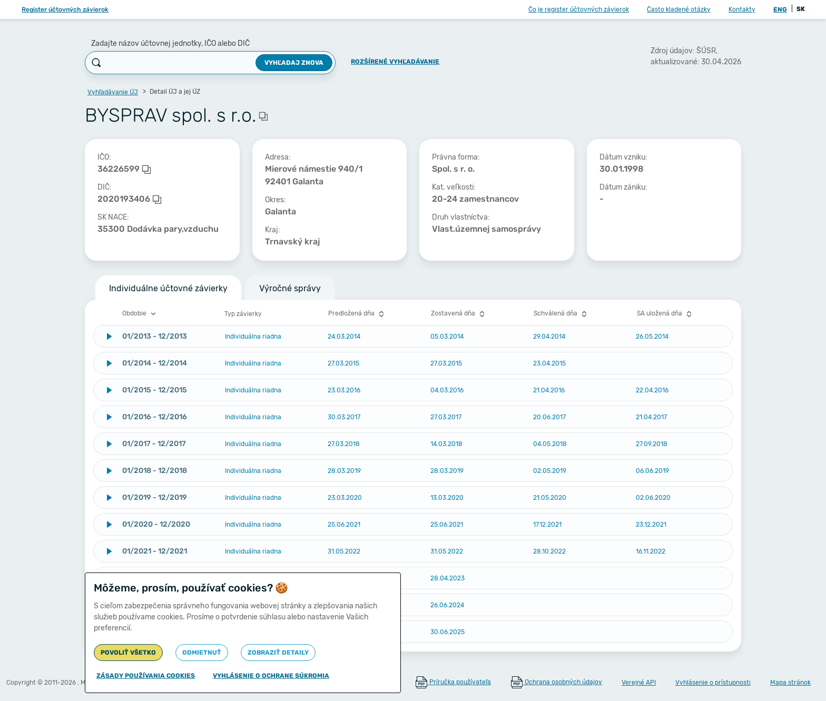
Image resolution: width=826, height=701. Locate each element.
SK (800, 9)
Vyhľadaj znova (293, 62)
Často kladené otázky (679, 9)
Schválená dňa (561, 314)
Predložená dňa (357, 314)
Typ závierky (243, 314)
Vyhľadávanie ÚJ (112, 92)
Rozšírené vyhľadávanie (395, 61)
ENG (780, 9)
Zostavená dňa (459, 314)
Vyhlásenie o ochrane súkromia (271, 675)
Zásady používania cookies (145, 675)
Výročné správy (290, 288)
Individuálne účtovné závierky (168, 288)
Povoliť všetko (128, 652)
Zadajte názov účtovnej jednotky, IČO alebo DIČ (170, 43)
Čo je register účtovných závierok (578, 9)
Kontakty (742, 9)
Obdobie (140, 314)
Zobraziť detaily (278, 652)
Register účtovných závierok (65, 9)
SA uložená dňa (665, 314)
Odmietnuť (201, 652)
